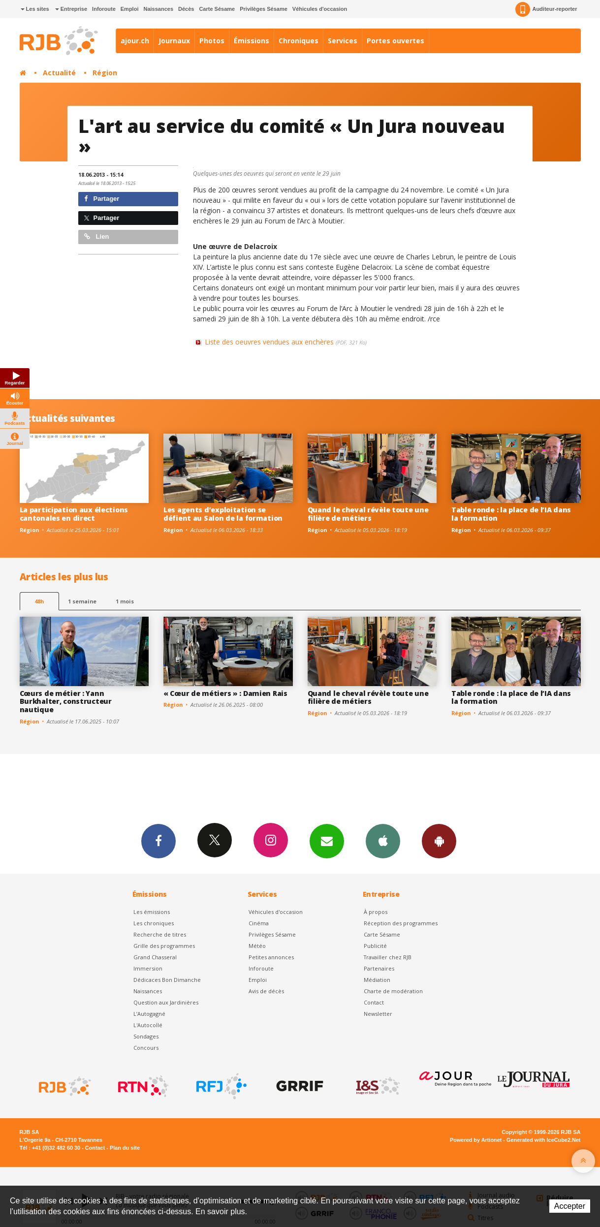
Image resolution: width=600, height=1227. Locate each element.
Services (342, 40)
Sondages (145, 1036)
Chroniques (298, 40)
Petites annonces (271, 957)
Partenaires (379, 968)
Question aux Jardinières (165, 1002)
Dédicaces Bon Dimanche (167, 979)
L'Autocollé (147, 1025)
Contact (374, 1002)
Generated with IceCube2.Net (543, 1140)
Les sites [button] (35, 9)
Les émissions (151, 912)
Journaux (174, 40)
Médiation (377, 979)
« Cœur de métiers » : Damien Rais (225, 693)
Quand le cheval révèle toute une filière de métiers (368, 514)
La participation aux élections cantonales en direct (74, 514)
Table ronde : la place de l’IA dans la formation (511, 514)
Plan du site (125, 1148)
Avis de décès (266, 991)
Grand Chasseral (155, 957)
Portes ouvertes (395, 40)
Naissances (158, 9)
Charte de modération (393, 991)
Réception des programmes (401, 923)
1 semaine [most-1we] (82, 601)
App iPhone (383, 840)
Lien (96, 236)
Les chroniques (153, 923)
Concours (145, 1047)
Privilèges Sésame (263, 9)
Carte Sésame (217, 9)
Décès (186, 9)
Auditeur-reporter (546, 9)
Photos (211, 40)
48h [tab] (39, 601)
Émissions (251, 40)
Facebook (158, 840)
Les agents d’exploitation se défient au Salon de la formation (223, 514)
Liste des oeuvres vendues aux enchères (286, 341)
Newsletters (327, 840)
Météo (257, 946)
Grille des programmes (164, 946)
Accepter (569, 1206)
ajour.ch (135, 40)
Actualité (59, 72)
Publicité (375, 946)
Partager (101, 198)
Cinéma (259, 923)
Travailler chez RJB (387, 957)
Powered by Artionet (476, 1140)
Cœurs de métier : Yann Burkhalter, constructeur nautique (66, 702)
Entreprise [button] (71, 9)
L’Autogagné (149, 1013)
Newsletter (378, 1013)
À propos (375, 912)
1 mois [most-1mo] (125, 601)
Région (105, 72)
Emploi (130, 9)
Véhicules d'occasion (319, 9)
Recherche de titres (159, 934)
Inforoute (104, 9)
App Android (439, 840)
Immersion (147, 968)
